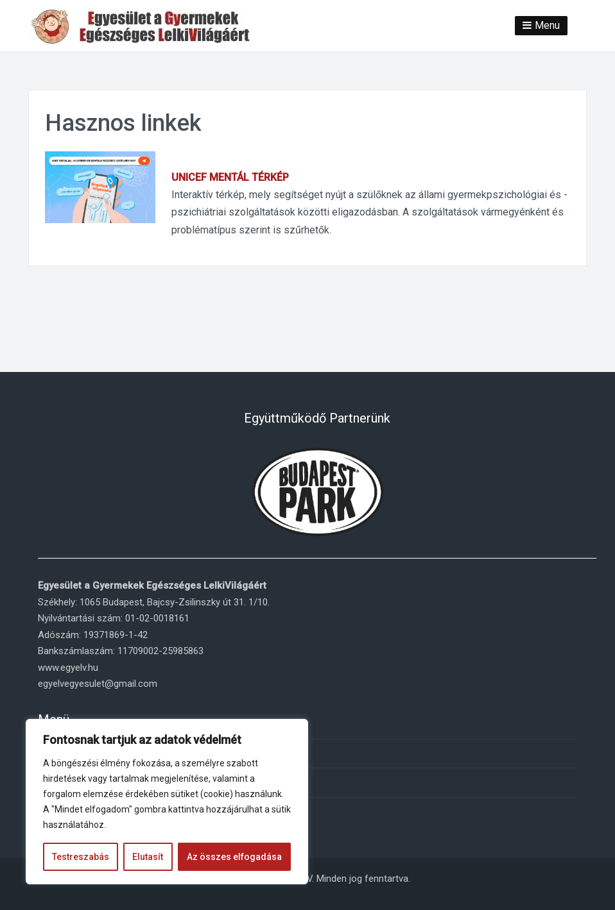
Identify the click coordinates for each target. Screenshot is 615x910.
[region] (167, 801)
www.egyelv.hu (68, 667)
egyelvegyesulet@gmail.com (97, 683)
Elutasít (147, 857)
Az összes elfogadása (234, 857)
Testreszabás (80, 857)
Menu (547, 25)
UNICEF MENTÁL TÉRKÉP (230, 177)
